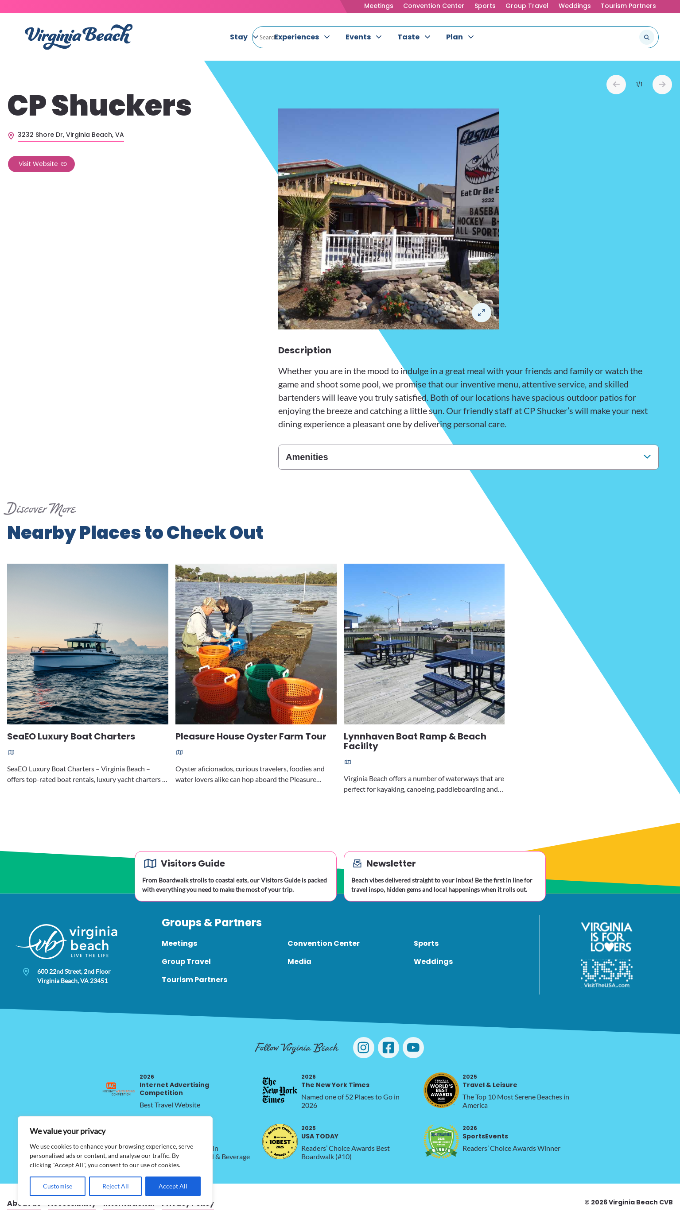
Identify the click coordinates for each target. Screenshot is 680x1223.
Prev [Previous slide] (616, 84)
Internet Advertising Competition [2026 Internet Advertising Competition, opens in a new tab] (174, 1085)
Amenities (307, 457)
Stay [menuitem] (239, 37)
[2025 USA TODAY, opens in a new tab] (280, 1141)
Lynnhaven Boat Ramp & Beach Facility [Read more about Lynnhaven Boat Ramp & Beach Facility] (415, 741)
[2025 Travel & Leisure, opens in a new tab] (441, 1090)
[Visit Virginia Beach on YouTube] (413, 1047)
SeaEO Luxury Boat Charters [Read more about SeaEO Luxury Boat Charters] (71, 737)
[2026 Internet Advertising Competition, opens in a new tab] (118, 1090)
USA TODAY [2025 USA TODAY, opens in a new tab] (319, 1132)
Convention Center (433, 5)
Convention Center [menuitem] (324, 943)
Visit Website (38, 163)
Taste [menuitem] (408, 37)
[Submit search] (646, 37)
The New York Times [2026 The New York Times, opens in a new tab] (335, 1081)
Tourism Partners (628, 5)
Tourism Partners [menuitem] (194, 980)
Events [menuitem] (358, 37)
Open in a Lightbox (481, 312)
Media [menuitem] (299, 961)
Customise (57, 1186)
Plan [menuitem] (454, 37)
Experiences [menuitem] (296, 37)
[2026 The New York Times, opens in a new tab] (280, 1090)
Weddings (575, 5)
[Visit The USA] (607, 973)
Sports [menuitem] (426, 943)
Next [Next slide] (662, 84)
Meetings (378, 5)
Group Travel (526, 5)
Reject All (115, 1186)
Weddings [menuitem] (433, 961)
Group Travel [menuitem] (186, 961)
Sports (485, 5)
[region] (115, 1160)
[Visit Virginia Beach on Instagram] (363, 1047)
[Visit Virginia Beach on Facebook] (388, 1047)
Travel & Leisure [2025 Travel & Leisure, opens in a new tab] (489, 1081)
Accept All (173, 1186)
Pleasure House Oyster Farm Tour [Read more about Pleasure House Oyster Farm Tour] (250, 737)
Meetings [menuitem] (179, 943)
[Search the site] (617, 37)
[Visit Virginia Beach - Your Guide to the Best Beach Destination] (78, 37)
